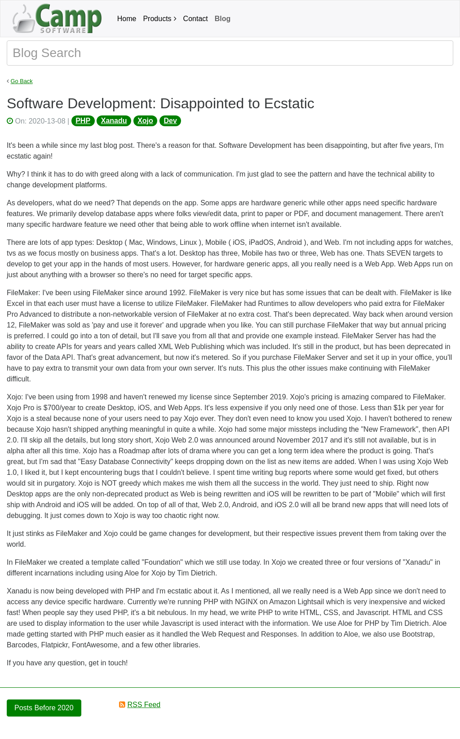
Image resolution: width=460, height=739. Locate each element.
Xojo (145, 120)
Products (157, 18)
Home (127, 18)
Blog (223, 18)
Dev (170, 120)
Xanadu (114, 120)
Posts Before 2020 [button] (44, 708)
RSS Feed (143, 704)
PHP (82, 120)
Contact (195, 18)
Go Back (22, 81)
